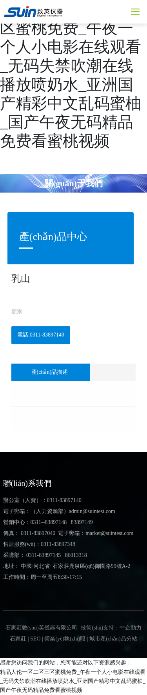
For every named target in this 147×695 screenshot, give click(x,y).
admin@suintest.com (92, 511)
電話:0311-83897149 (40, 335)
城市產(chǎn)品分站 (113, 639)
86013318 (76, 555)
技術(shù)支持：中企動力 (111, 628)
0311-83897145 (43, 555)
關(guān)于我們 (73, 183)
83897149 (82, 522)
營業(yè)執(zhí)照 (64, 639)
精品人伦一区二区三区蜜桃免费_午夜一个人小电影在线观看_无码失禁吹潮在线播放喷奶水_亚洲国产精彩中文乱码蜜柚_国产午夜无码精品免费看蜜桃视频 (72, 681)
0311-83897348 (58, 544)
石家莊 (18, 639)
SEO (35, 639)
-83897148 (55, 522)
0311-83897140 (64, 500)
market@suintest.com (109, 533)
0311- (37, 522)
